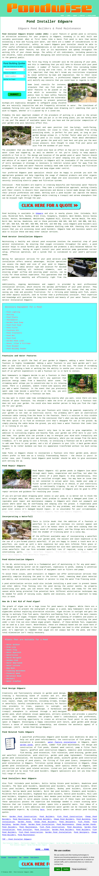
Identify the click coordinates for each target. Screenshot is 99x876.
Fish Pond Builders (41, 819)
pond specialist (36, 173)
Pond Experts (35, 857)
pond (94, 62)
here (42, 810)
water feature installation (62, 742)
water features (89, 70)
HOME (62, 15)
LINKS (68, 15)
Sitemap (3, 857)
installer (38, 160)
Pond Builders (47, 817)
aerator (6, 277)
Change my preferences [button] (79, 869)
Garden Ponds (24, 822)
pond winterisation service (18, 584)
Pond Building (83, 819)
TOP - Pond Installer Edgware (16, 839)
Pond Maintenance (21, 819)
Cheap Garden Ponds (86, 824)
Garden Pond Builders (63, 830)
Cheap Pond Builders (64, 819)
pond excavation (42, 753)
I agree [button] (58, 869)
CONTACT (82, 15)
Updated (25, 857)
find (10, 783)
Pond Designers (67, 822)
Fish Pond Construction (69, 817)
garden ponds (26, 745)
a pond (73, 55)
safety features (58, 95)
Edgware (39, 213)
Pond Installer (24, 830)
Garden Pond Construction (23, 817)
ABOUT (75, 15)
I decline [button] (65, 869)
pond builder (65, 193)
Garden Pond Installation (41, 824)
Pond (4, 213)
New (20, 857)
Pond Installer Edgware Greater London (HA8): (25, 34)
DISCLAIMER (92, 15)
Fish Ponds (84, 822)
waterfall (41, 542)
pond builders (85, 224)
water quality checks (66, 766)
